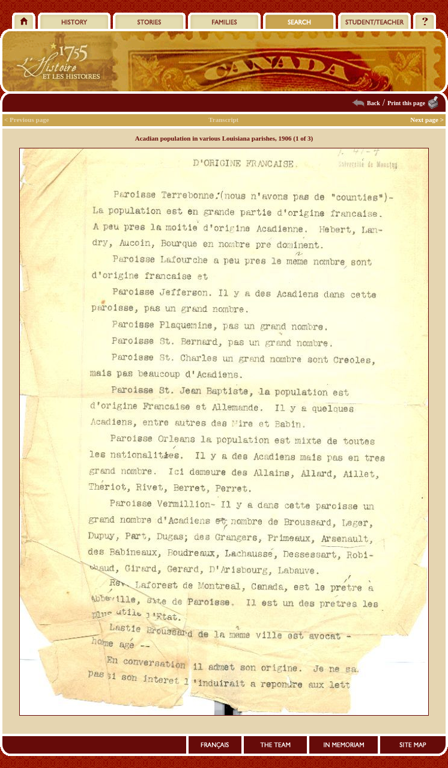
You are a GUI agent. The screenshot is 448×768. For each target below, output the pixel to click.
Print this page (406, 103)
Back (373, 103)
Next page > (427, 119)
